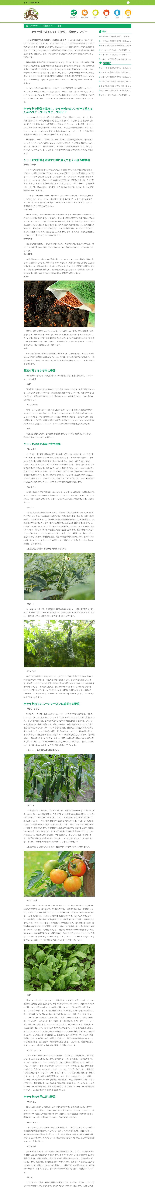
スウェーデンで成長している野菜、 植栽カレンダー (116, 95)
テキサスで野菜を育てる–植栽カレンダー (116, 86)
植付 (59, 26)
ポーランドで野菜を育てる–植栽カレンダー (116, 68)
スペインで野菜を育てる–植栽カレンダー (116, 81)
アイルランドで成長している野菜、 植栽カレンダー (116, 55)
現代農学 (46, 26)
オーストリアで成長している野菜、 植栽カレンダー (116, 50)
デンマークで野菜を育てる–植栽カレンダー (116, 91)
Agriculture (33, 26)
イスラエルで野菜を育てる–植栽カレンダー (116, 41)
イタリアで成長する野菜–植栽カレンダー (116, 72)
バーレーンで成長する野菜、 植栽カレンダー (116, 36)
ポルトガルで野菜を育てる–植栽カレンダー (116, 77)
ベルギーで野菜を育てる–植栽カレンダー (116, 59)
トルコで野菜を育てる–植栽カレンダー (116, 46)
